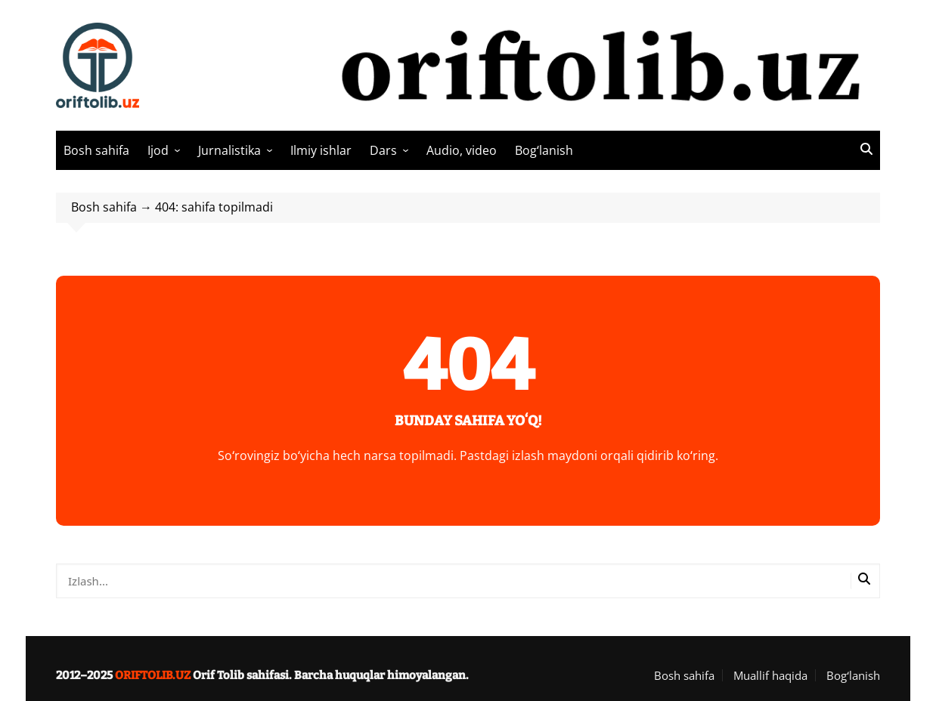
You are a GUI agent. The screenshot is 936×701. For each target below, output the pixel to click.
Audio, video (461, 150)
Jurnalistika (229, 150)
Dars (383, 150)
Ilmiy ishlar (321, 150)
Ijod (158, 150)
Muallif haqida (770, 675)
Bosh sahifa (96, 150)
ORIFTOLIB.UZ (153, 675)
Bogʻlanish (544, 150)
